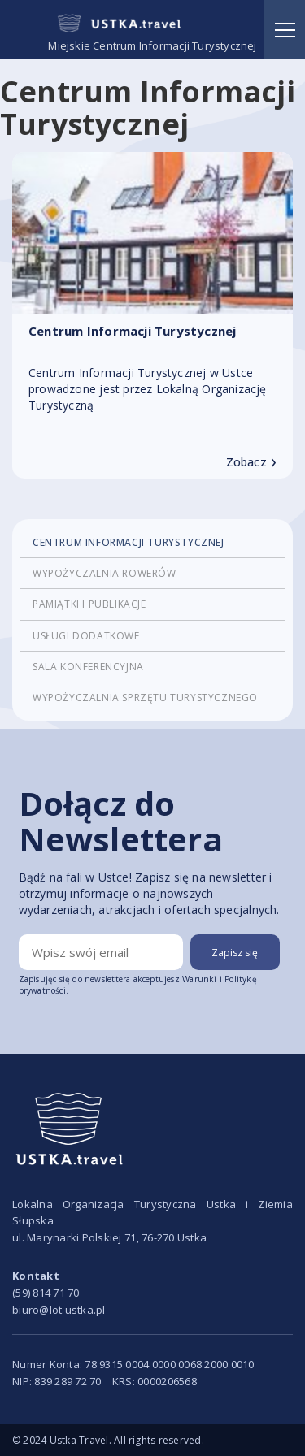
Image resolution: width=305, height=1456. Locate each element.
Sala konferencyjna (88, 667)
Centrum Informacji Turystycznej (128, 542)
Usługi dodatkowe (86, 636)
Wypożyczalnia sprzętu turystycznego (145, 697)
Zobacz (251, 462)
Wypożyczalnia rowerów (104, 573)
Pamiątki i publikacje (89, 604)
